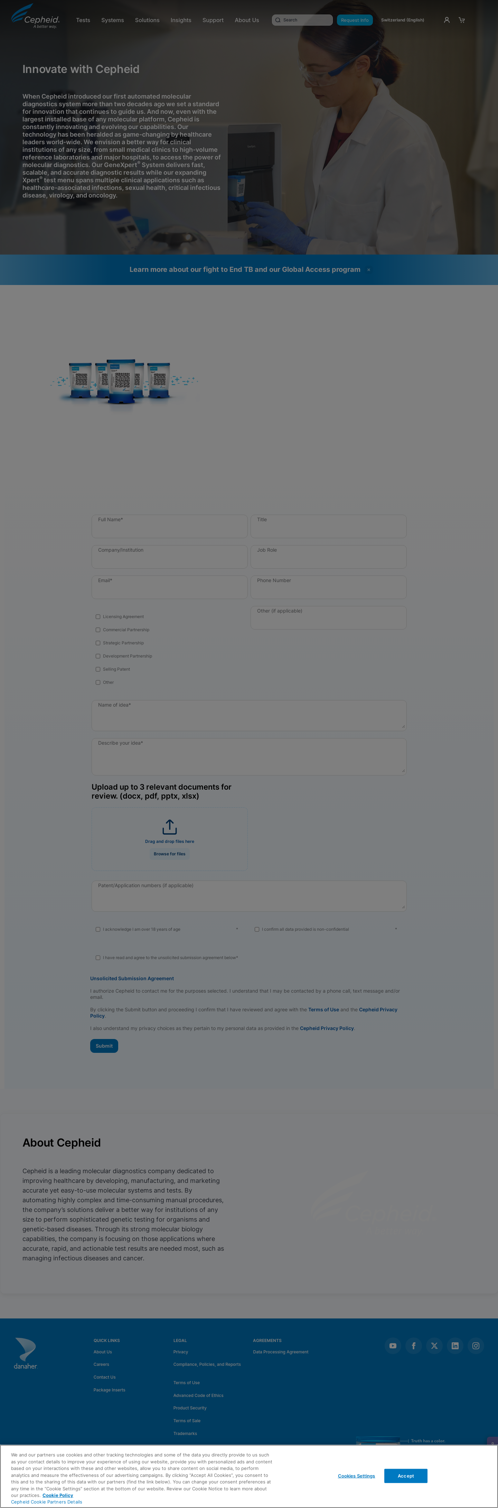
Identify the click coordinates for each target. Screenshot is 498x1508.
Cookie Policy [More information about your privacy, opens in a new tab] (58, 1495)
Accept (406, 1475)
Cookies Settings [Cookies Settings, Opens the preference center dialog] (356, 1475)
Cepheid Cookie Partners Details (46, 1502)
